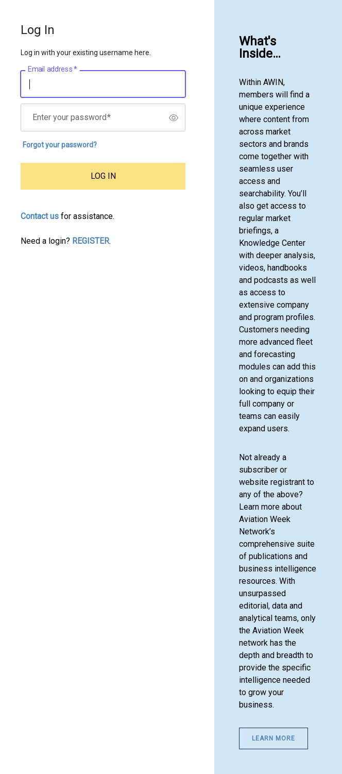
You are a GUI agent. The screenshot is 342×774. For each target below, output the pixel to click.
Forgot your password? (60, 145)
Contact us (40, 216)
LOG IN (103, 176)
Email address (52, 69)
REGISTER (90, 241)
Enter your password (71, 117)
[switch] (173, 117)
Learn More (273, 738)
